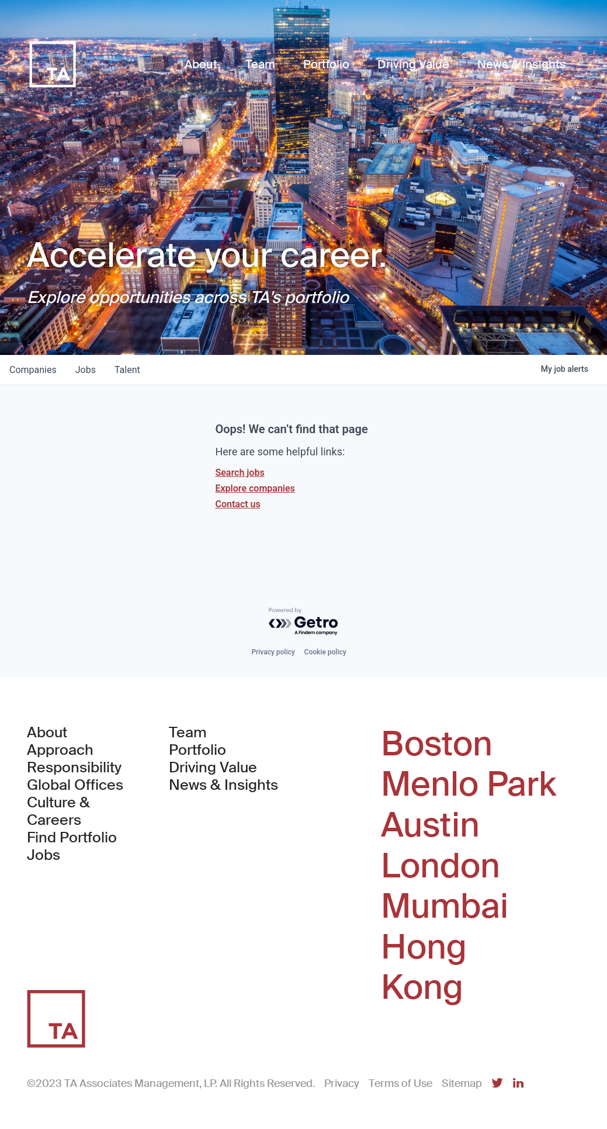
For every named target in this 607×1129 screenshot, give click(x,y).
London (440, 866)
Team (188, 732)
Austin (430, 825)
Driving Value (213, 767)
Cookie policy (325, 652)
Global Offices (75, 785)
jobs (85, 369)
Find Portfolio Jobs (79, 846)
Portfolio (197, 750)
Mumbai (444, 906)
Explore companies (254, 488)
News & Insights (223, 785)
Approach (60, 750)
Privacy (341, 1083)
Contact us (237, 504)
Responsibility (74, 767)
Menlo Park (468, 784)
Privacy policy (272, 652)
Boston (436, 744)
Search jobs (239, 472)
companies (33, 369)
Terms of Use (400, 1083)
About (47, 732)
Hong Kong (424, 967)
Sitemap (462, 1083)
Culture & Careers (58, 811)
